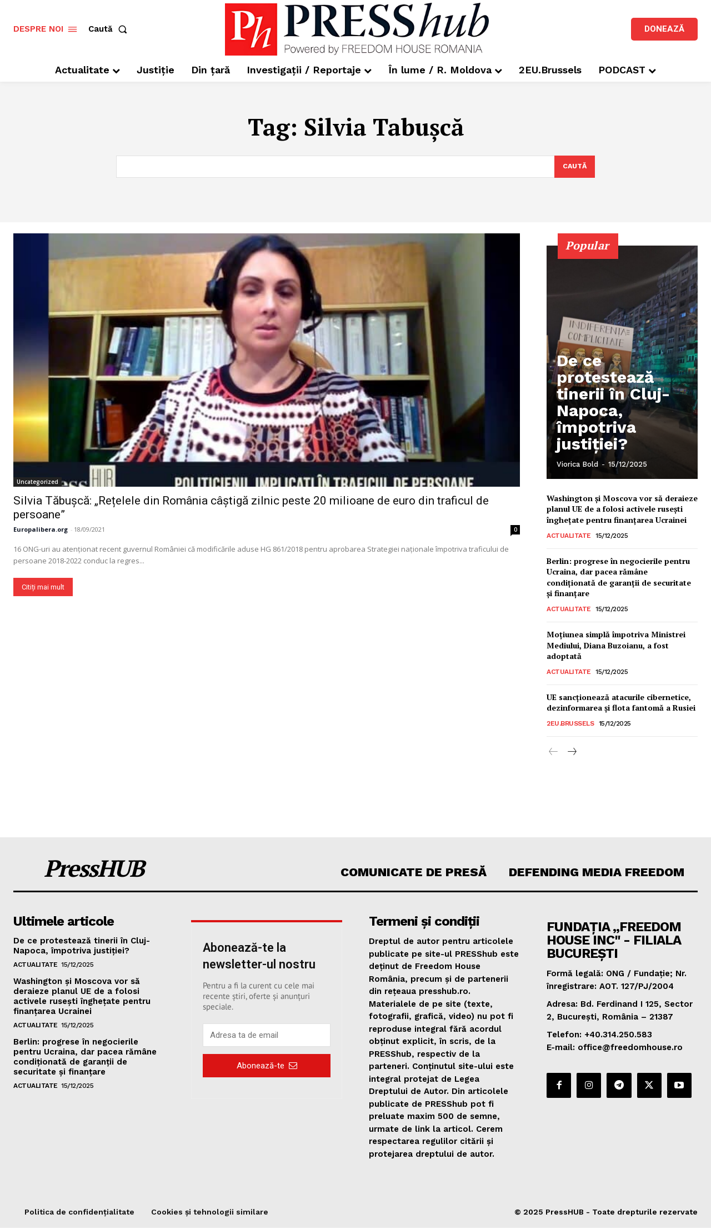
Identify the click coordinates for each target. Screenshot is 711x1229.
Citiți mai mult (43, 587)
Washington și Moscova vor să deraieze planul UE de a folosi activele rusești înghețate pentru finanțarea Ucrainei (622, 509)
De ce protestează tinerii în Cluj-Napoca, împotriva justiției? (616, 436)
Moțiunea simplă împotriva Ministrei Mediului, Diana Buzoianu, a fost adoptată (616, 646)
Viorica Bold (577, 465)
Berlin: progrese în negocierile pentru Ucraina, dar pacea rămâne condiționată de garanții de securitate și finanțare (619, 577)
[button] (110, 29)
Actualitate (569, 536)
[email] (267, 1036)
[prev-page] (553, 753)
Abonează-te (267, 1066)
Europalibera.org (40, 530)
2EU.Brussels (570, 724)
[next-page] (571, 753)
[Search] (573, 167)
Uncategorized (37, 482)
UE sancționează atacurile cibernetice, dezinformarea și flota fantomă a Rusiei (621, 703)
